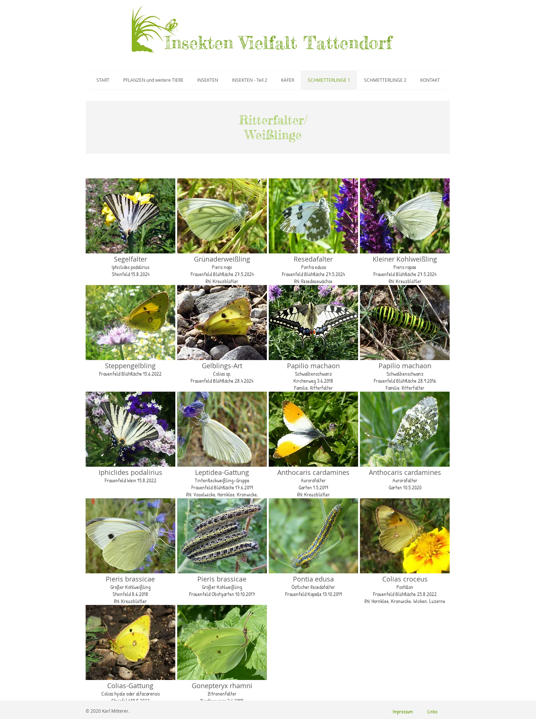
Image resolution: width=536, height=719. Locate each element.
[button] (130, 230)
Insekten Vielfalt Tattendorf (278, 43)
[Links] (432, 711)
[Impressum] (403, 711)
